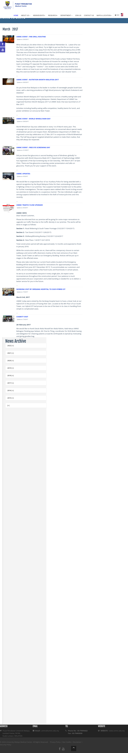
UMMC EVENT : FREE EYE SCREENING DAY (33, 147)
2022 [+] (10, 345)
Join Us (78, 15)
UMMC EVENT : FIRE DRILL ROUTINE (31, 36)
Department (66, 15)
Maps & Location (104, 15)
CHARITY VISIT (22, 316)
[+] (8, 405)
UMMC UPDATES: (23, 173)
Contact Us (89, 15)
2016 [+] (10, 390)
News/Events (39, 15)
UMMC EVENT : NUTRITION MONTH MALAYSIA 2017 (37, 79)
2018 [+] (10, 375)
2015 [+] (10, 398)
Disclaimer (77, 742)
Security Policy (5, 744)
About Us (25, 15)
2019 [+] (10, 368)
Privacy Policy (55, 742)
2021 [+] (10, 353)
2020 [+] (10, 360)
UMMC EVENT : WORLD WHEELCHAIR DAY (33, 119)
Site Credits (66, 742)
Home (16, 15)
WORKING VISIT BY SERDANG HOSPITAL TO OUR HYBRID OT (40, 289)
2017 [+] (10, 383)
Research (53, 15)
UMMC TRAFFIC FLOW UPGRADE (29, 205)
